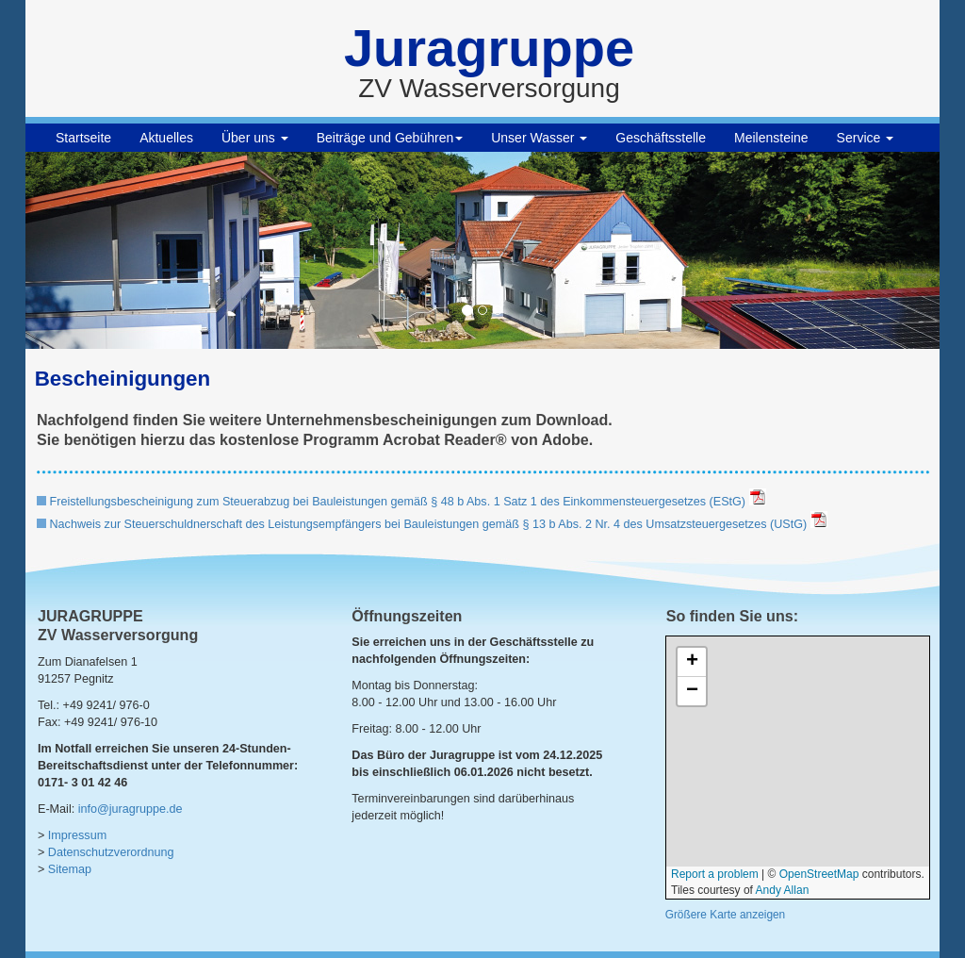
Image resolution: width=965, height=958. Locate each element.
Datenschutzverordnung (111, 852)
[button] (94, 250)
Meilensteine (771, 137)
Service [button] (865, 137)
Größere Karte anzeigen (725, 914)
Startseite (83, 137)
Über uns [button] (254, 137)
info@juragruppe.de (130, 809)
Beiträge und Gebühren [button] (390, 137)
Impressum (77, 835)
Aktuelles (166, 137)
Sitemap (69, 869)
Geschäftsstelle (660, 137)
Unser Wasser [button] (539, 137)
